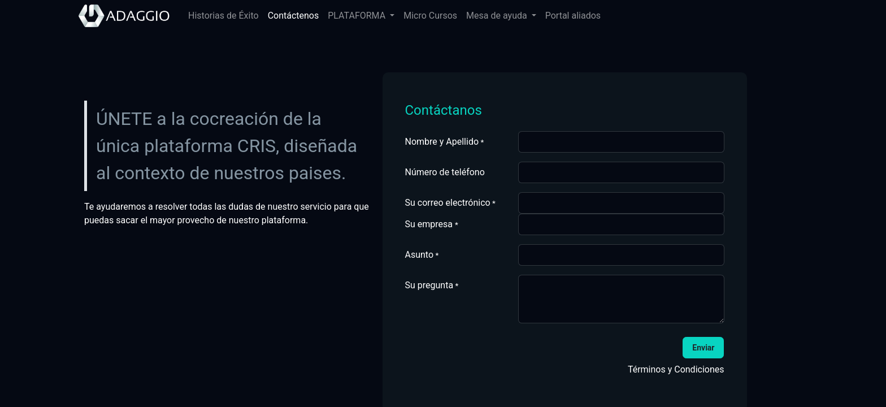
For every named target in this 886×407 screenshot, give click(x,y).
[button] (703, 347)
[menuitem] (223, 16)
